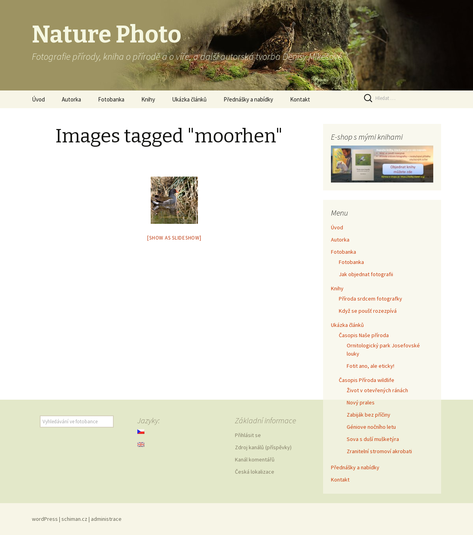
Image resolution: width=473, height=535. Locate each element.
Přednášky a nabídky (248, 99)
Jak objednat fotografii (366, 274)
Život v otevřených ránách (377, 390)
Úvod (38, 99)
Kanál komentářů (255, 459)
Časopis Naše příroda (364, 335)
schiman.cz (74, 518)
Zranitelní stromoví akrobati (379, 451)
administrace (106, 518)
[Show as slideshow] (174, 237)
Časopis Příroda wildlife (366, 380)
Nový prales (361, 402)
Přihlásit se (248, 435)
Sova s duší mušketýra (373, 439)
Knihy (148, 99)
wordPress (45, 518)
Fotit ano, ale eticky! (370, 365)
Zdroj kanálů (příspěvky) (263, 447)
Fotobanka (111, 99)
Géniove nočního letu (371, 426)
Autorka (71, 99)
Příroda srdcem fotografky (370, 298)
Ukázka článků (189, 99)
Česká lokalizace (254, 471)
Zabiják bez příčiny (368, 414)
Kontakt (300, 99)
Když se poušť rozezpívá (368, 310)
